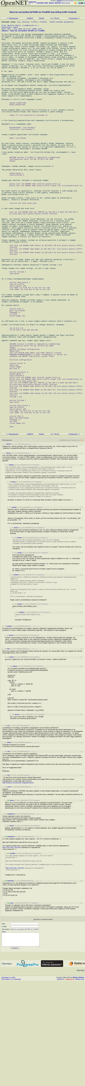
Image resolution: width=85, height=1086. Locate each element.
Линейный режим (65, 542)
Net (8, 750)
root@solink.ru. (30, 27)
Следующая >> (74, 18)
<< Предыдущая (12, 18)
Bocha (8, 555)
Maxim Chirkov (78, 1082)
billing (25, 22)
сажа (11, 1005)
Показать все (75, 542)
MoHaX (9, 546)
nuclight (9, 728)
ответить (27, 546)
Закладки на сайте (8, 1082)
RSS (81, 542)
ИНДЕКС (30, 18)
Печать (56, 18)
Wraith (9, 844)
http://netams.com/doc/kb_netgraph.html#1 (18, 885)
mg (8, 827)
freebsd (43, 22)
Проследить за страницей (11, 1084)
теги (67, 3)
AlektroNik (10, 982)
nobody (14, 609)
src (52, 18)
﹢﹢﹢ (32, 546)
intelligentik (10, 916)
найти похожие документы (61, 22)
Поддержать (69, 1084)
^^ (29, 567)
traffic (34, 22)
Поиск (63, 3)
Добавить (60, 1084)
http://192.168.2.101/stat (11, 949)
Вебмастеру (79, 1084)
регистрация (69, 0)
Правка (41, 18)
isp (18, 22)
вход (63, 0)
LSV (8, 853)
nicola (9, 889)
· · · (36, 546)
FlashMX (12, 955)
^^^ (32, 567)
